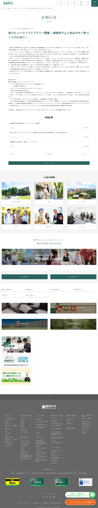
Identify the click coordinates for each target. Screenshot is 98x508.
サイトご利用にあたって (35, 489)
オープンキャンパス (24, 426)
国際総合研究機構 (71, 414)
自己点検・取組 (8, 430)
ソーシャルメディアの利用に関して (72, 489)
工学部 (21, 413)
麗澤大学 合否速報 (24, 439)
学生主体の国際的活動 (56, 418)
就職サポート (54, 439)
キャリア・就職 (55, 433)
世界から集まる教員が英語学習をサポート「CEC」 (57, 424)
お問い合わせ (85, 416)
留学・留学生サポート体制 (57, 409)
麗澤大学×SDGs (8, 415)
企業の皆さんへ (54, 449)
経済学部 (22, 409)
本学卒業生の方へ (78, 275)
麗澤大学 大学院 (23, 416)
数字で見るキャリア (55, 441)
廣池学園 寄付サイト (73, 459)
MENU (95, 3)
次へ (85, 134)
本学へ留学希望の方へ (55, 275)
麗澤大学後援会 (83, 459)
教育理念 (7, 407)
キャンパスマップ (39, 424)
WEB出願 (22, 435)
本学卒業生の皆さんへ (86, 410)
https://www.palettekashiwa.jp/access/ (20, 90)
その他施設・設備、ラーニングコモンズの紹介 (42, 413)
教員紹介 (7, 421)
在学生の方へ (5, 281)
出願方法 (22, 433)
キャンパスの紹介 (40, 401)
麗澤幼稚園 (65, 459)
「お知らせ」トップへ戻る (49, 145)
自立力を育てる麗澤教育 (41, 434)
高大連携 (68, 407)
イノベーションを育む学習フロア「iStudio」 (42, 408)
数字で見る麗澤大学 (9, 405)
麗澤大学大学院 (36, 459)
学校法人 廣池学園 (16, 459)
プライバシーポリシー (23, 489)
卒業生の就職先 (54, 447)
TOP (3, 8)
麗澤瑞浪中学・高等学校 (56, 459)
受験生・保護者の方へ (7, 275)
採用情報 (45, 489)
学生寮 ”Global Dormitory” (41, 410)
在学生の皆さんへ (85, 412)
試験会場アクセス (24, 437)
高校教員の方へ (29, 275)
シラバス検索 (23, 418)
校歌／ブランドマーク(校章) (11, 425)
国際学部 (22, 407)
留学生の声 (53, 426)
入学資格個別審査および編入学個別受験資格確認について (26, 442)
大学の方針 (7, 419)
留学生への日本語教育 (56, 428)
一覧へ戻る (49, 134)
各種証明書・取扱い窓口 (41, 438)
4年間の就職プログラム (56, 437)
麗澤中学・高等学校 (45, 459)
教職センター (38, 432)
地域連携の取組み (70, 405)
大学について (8, 401)
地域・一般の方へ (30, 281)
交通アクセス (8, 432)
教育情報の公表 (8, 427)
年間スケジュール (39, 422)
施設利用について (70, 409)
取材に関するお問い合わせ (55, 489)
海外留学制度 (54, 407)
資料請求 (84, 418)
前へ (13, 134)
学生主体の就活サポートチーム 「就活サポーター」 (57, 444)
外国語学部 (22, 405)
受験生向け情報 (24, 423)
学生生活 (38, 418)
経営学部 (22, 411)
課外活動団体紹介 (39, 426)
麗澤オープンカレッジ (26, 459)
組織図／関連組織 (9, 423)
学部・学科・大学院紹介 (26, 401)
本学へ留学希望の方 (86, 407)
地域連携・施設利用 (71, 401)
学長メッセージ (8, 409)
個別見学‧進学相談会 (24, 428)
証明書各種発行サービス (41, 440)
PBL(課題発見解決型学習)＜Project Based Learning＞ (42, 429)
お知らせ (9, 8)
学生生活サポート (39, 436)
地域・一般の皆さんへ (86, 414)
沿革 (6, 417)
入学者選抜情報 (23, 430)
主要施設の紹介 (39, 405)
